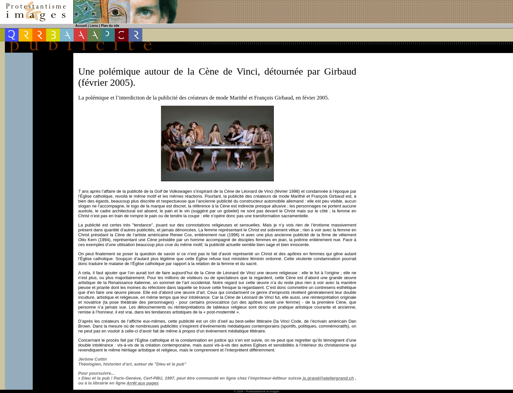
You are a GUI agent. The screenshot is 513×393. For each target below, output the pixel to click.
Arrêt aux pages (143, 383)
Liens (94, 25)
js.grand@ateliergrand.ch (328, 378)
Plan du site (110, 25)
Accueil (81, 25)
